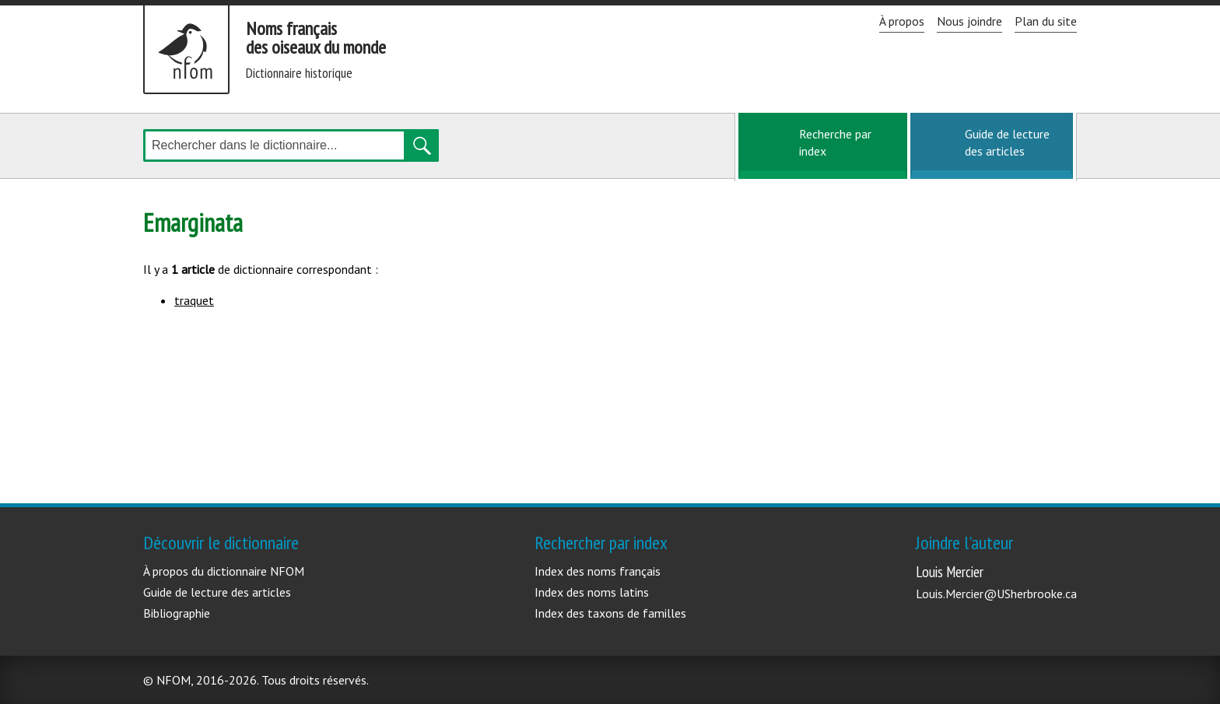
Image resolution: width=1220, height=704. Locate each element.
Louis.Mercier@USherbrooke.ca (996, 593)
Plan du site (1046, 21)
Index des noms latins (592, 592)
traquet (194, 300)
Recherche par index (834, 151)
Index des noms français (598, 571)
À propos (901, 21)
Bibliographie (176, 613)
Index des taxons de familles (610, 613)
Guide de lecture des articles (1007, 142)
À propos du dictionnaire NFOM (223, 571)
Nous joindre (969, 21)
